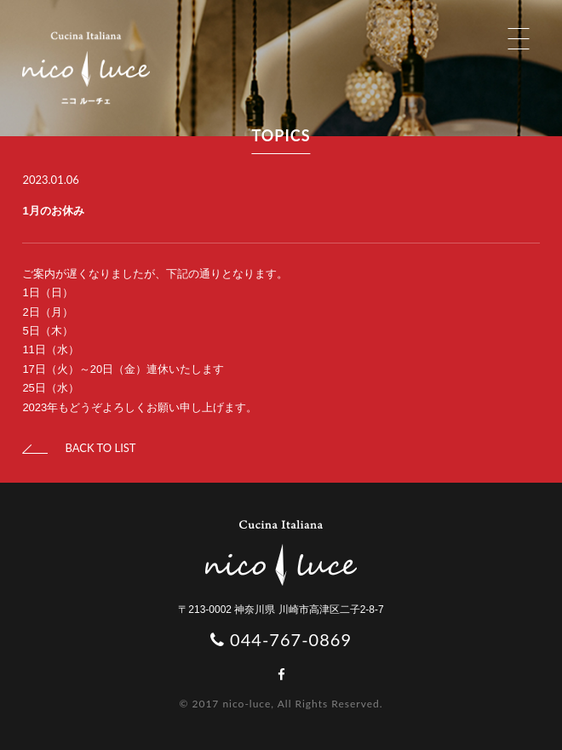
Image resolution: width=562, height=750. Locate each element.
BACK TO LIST (78, 448)
